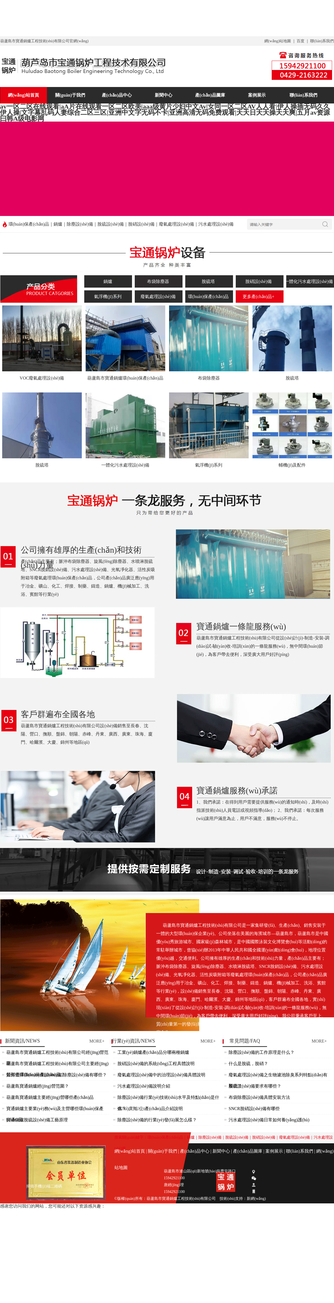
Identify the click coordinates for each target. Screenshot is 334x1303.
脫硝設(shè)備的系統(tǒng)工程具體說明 (156, 1063)
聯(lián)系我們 (322, 41)
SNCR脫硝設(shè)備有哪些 (254, 1108)
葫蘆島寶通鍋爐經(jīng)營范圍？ (37, 1086)
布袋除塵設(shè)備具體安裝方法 (259, 1097)
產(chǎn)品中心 (117, 95)
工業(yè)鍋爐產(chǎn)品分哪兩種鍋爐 (153, 1052)
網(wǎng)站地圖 (277, 41)
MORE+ (97, 1041)
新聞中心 (163, 95)
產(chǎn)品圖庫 (210, 95)
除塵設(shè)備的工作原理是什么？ (261, 1052)
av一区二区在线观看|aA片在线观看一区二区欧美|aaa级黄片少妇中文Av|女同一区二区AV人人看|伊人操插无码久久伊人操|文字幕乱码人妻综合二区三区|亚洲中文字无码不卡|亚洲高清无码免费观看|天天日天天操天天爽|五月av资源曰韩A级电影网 (165, 18)
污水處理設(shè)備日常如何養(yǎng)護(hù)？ (269, 1119)
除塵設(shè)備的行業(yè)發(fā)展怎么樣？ (157, 1119)
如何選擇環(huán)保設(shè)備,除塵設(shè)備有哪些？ (56, 1074)
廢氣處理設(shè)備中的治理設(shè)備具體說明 (161, 1074)
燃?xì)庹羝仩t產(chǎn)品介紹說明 (150, 1108)
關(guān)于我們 (70, 95)
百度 (300, 41)
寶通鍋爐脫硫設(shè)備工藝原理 (37, 1119)
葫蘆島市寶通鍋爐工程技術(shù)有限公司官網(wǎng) (44, 41)
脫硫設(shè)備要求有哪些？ (255, 1086)
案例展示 (257, 95)
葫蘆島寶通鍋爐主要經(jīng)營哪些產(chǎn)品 (50, 1097)
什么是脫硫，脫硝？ (248, 1063)
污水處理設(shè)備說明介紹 (143, 1086)
